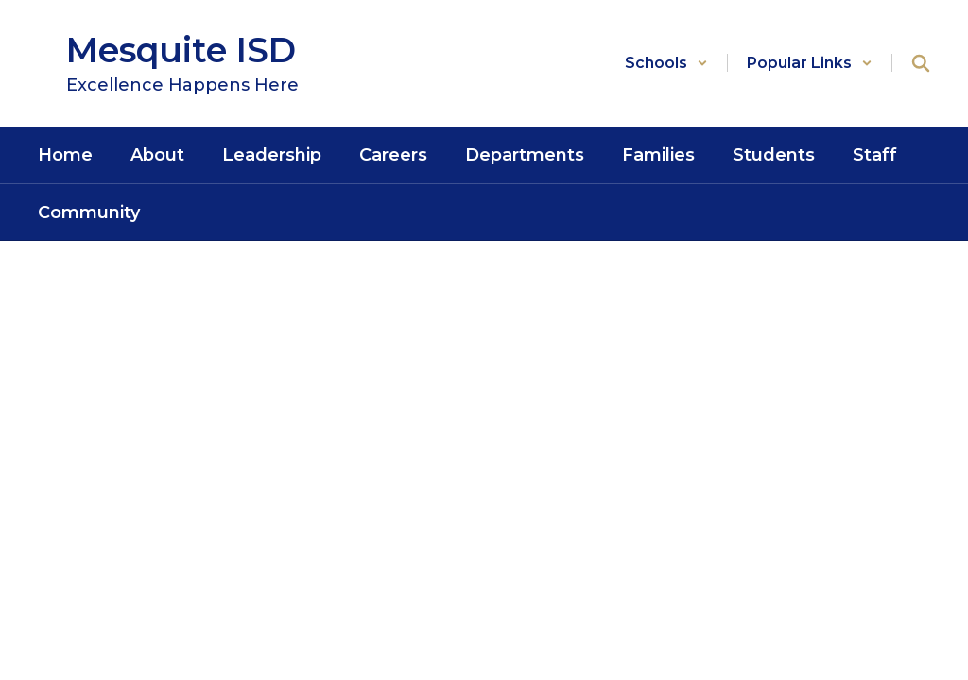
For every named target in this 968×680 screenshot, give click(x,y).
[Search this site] (920, 63)
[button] (666, 63)
